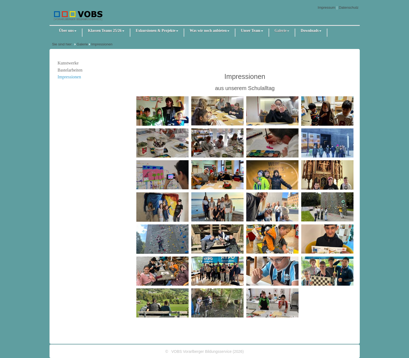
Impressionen (101, 44)
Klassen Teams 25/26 (106, 31)
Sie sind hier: (62, 44)
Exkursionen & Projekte (157, 31)
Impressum (326, 7)
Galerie (282, 31)
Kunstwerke (68, 63)
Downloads (311, 31)
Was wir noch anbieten (209, 31)
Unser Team (252, 31)
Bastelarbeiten (70, 70)
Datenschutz (348, 7)
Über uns (68, 31)
